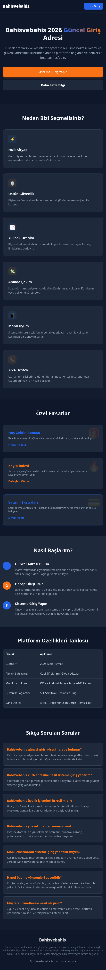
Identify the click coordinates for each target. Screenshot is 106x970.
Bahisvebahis (16, 6)
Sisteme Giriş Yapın (53, 72)
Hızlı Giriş (93, 6)
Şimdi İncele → (18, 518)
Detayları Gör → (18, 481)
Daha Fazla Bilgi (53, 85)
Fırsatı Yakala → (18, 445)
